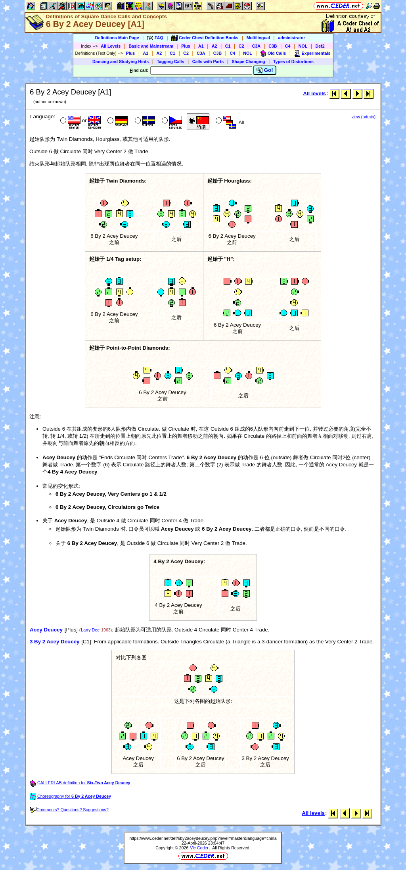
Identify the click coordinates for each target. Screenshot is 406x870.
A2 (214, 46)
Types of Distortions (293, 61)
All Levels (111, 46)
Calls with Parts (208, 61)
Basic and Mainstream (150, 46)
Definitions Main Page (117, 37)
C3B (272, 46)
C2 (241, 46)
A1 (201, 46)
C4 (288, 46)
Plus (185, 46)
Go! (264, 70)
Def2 (320, 46)
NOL (303, 46)
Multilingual (258, 37)
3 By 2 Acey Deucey (54, 642)
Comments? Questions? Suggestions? (69, 809)
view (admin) (363, 116)
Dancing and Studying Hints (120, 61)
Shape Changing (248, 61)
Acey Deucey (46, 630)
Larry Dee (90, 629)
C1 (228, 46)
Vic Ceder (199, 847)
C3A (256, 46)
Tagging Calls (170, 61)
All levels (314, 93)
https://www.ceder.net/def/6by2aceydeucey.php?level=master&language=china (202, 838)
